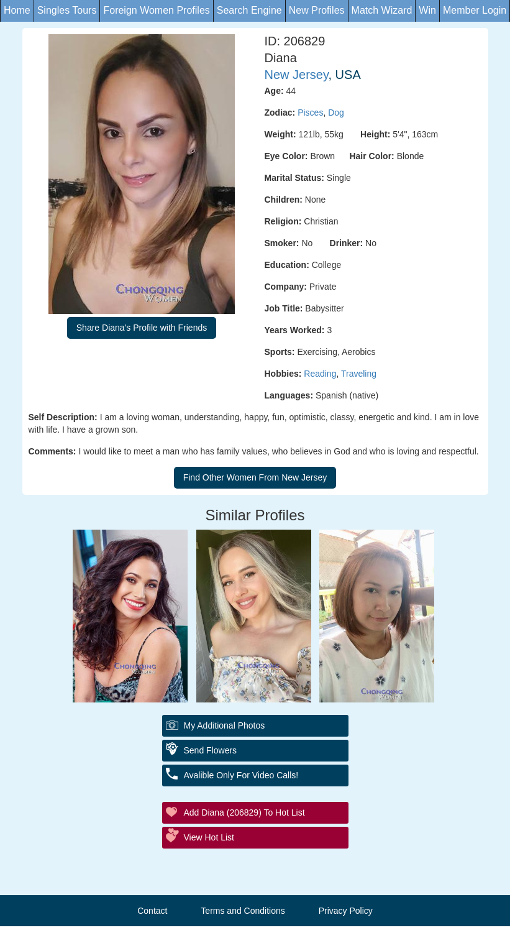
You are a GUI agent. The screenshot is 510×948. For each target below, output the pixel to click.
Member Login (474, 10)
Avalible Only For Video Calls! (241, 775)
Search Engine (249, 10)
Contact (152, 911)
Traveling (358, 374)
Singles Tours (67, 10)
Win (427, 10)
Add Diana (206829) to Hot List (244, 812)
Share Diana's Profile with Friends (141, 328)
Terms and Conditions (243, 911)
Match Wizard (382, 10)
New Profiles (317, 10)
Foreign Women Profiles (156, 10)
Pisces (310, 112)
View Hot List (209, 837)
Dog (336, 112)
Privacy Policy (346, 911)
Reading (320, 374)
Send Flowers (210, 750)
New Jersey (297, 74)
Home (17, 10)
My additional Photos (224, 725)
